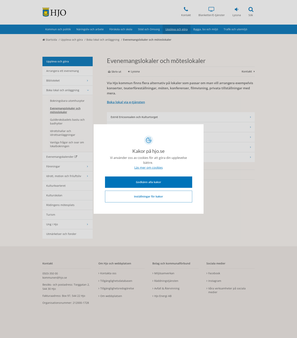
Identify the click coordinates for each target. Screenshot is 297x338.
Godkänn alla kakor (148, 181)
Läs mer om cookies (148, 168)
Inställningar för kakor (148, 196)
